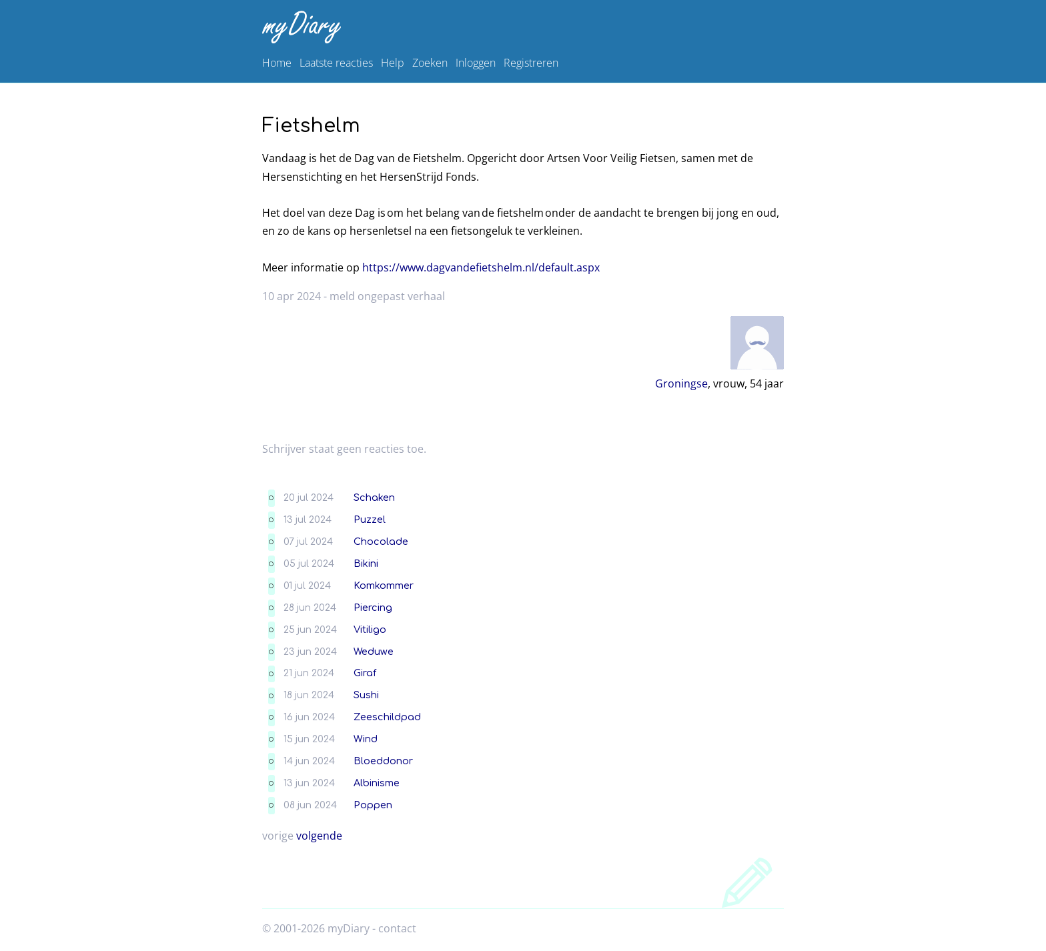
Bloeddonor (383, 761)
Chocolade (381, 541)
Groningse (681, 383)
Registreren (531, 62)
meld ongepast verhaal (387, 296)
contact (397, 928)
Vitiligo (370, 629)
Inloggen (476, 62)
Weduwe (374, 651)
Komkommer (384, 585)
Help (392, 62)
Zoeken (430, 62)
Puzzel (370, 519)
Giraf (365, 673)
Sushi (366, 695)
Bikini (366, 563)
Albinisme (377, 783)
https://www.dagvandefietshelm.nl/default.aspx (481, 267)
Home (277, 62)
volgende (319, 835)
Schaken (374, 497)
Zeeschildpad (387, 717)
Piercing (373, 607)
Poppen (373, 805)
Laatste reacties (336, 62)
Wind (366, 739)
